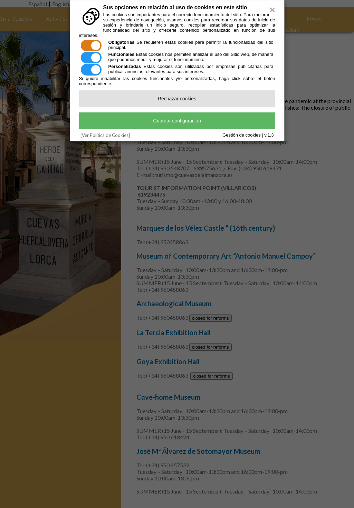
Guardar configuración (177, 120)
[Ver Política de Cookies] (105, 135)
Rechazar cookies (177, 98)
